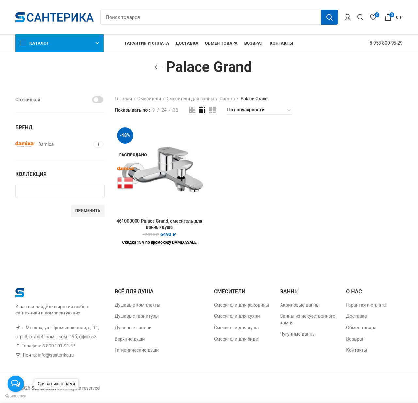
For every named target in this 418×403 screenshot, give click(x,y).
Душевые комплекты (137, 305)
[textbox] (65, 191)
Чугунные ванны (298, 334)
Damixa (227, 98)
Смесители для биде (236, 339)
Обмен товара (361, 327)
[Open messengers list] (16, 384)
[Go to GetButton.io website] (15, 396)
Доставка (356, 316)
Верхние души (130, 339)
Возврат (355, 339)
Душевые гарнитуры (137, 316)
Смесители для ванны (190, 98)
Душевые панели (133, 327)
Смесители (149, 98)
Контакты (356, 350)
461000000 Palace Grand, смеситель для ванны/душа (159, 224)
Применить (87, 210)
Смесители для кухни (237, 316)
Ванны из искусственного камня (308, 319)
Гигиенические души (137, 350)
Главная (123, 98)
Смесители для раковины (241, 305)
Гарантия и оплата (366, 305)
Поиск (329, 17)
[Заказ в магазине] (259, 111)
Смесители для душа (236, 327)
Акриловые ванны (300, 305)
